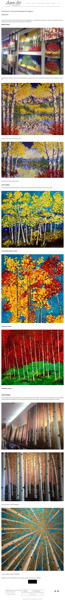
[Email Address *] (38, 591)
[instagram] (55, 591)
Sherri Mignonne (5, 397)
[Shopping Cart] (60, 3)
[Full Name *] (27, 591)
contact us (32, 581)
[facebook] (58, 591)
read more (45, 397)
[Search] (58, 3)
